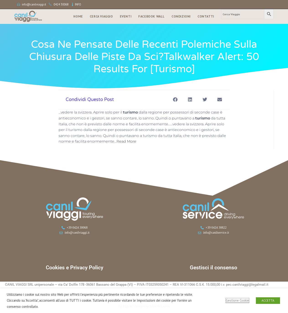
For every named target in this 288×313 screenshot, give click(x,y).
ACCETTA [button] (268, 301)
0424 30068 (61, 4)
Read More (126, 141)
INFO (78, 4)
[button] (175, 99)
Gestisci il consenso (213, 268)
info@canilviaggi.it (34, 4)
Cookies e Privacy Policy (74, 268)
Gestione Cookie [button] (237, 300)
